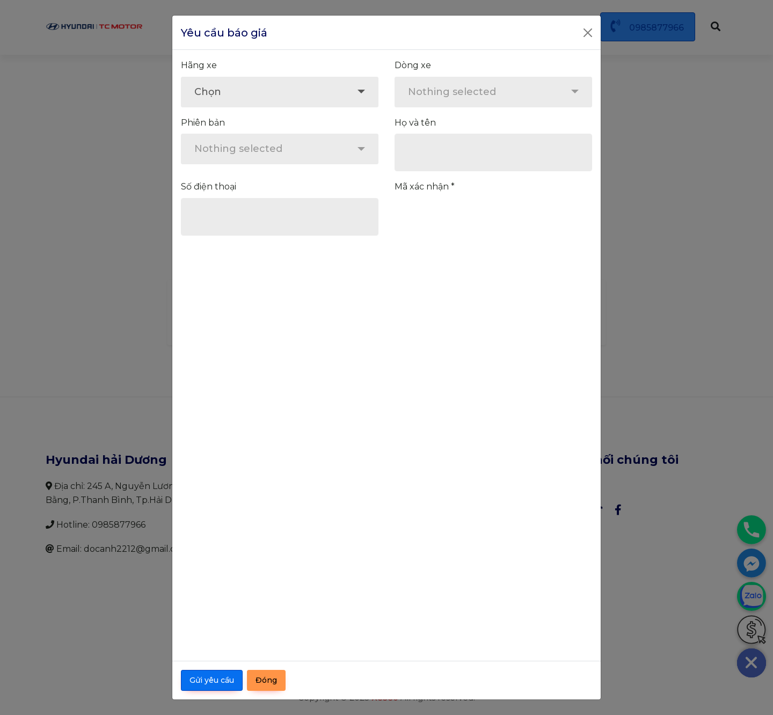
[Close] (587, 32)
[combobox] (279, 92)
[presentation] (475, 219)
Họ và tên (415, 123)
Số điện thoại (208, 186)
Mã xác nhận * (425, 186)
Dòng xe (413, 65)
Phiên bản (203, 123)
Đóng (266, 680)
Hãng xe (199, 65)
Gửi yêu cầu (211, 680)
